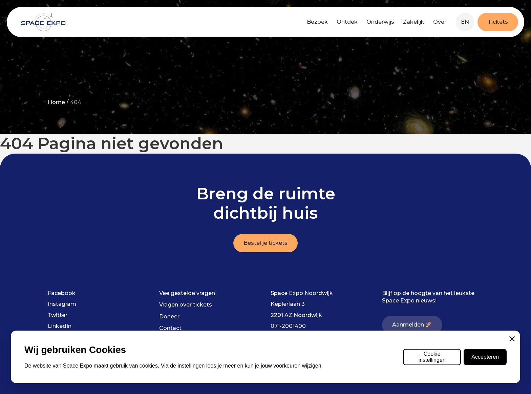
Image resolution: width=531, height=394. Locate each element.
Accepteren (485, 357)
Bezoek (317, 22)
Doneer (169, 316)
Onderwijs (380, 22)
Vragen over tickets (185, 304)
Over (439, 22)
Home (56, 102)
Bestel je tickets (265, 243)
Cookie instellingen (432, 357)
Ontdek (347, 22)
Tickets (498, 22)
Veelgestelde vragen (187, 293)
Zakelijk (413, 22)
